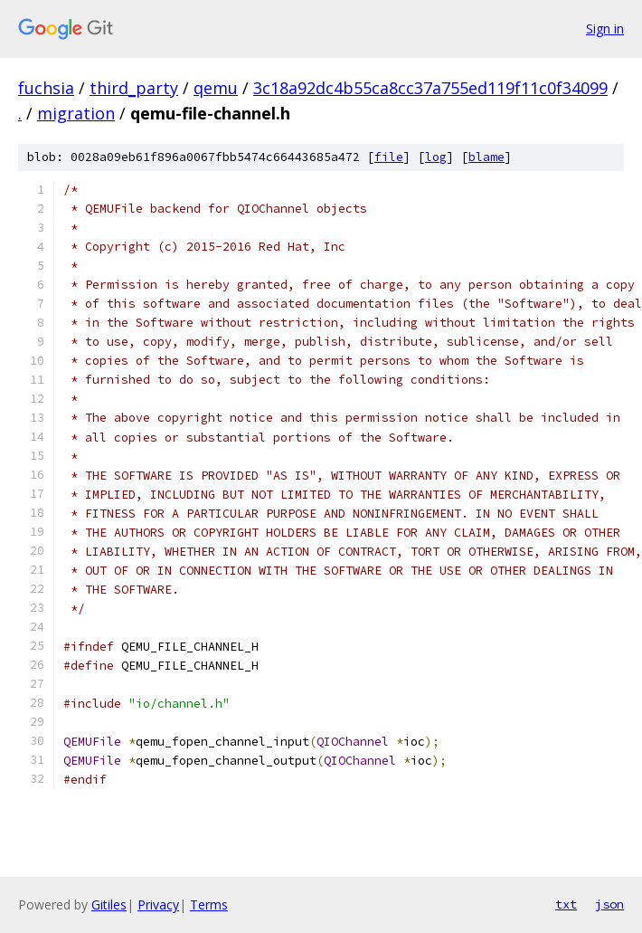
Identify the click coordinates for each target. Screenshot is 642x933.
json (609, 904)
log (436, 157)
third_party (134, 88)
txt (566, 904)
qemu (216, 88)
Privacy (158, 904)
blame (486, 157)
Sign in (605, 28)
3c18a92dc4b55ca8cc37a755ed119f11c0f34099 (430, 88)
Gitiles (109, 904)
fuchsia (46, 88)
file (388, 157)
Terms (209, 904)
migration (76, 113)
